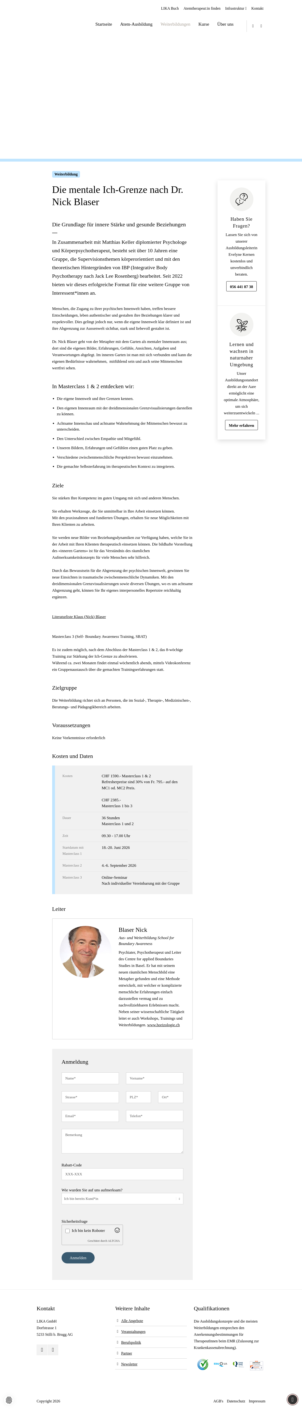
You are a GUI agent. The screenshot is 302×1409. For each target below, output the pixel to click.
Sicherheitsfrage (75, 1221)
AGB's (218, 1401)
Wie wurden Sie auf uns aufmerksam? (92, 1190)
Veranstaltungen (133, 1332)
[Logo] (53, 20)
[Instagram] (261, 26)
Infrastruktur (234, 8)
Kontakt (257, 8)
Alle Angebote (132, 1321)
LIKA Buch (170, 8)
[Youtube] (253, 26)
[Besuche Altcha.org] (117, 1231)
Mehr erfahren (241, 425)
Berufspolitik (131, 1342)
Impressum (257, 1401)
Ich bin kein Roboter (88, 1230)
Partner (126, 1353)
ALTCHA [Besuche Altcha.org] (114, 1240)
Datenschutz (236, 1401)
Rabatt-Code (72, 1165)
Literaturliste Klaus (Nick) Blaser (79, 617)
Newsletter (129, 1364)
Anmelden (78, 1258)
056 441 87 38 (241, 287)
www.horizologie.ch (163, 1025)
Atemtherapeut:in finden (202, 8)
